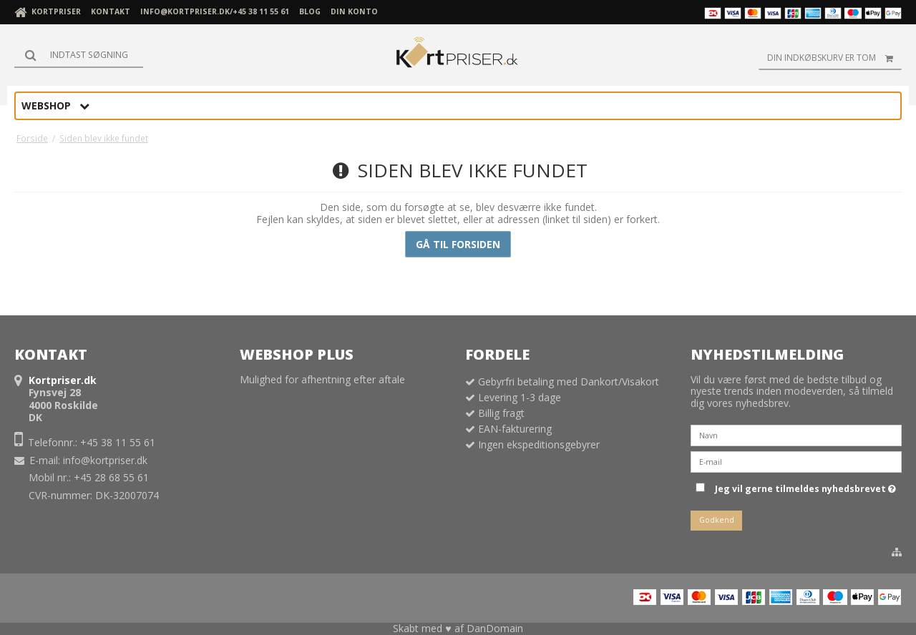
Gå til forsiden (458, 244)
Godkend (716, 520)
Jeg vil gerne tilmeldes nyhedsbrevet (805, 486)
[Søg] (78, 55)
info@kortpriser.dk (105, 460)
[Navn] (796, 434)
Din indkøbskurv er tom (834, 58)
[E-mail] (796, 461)
